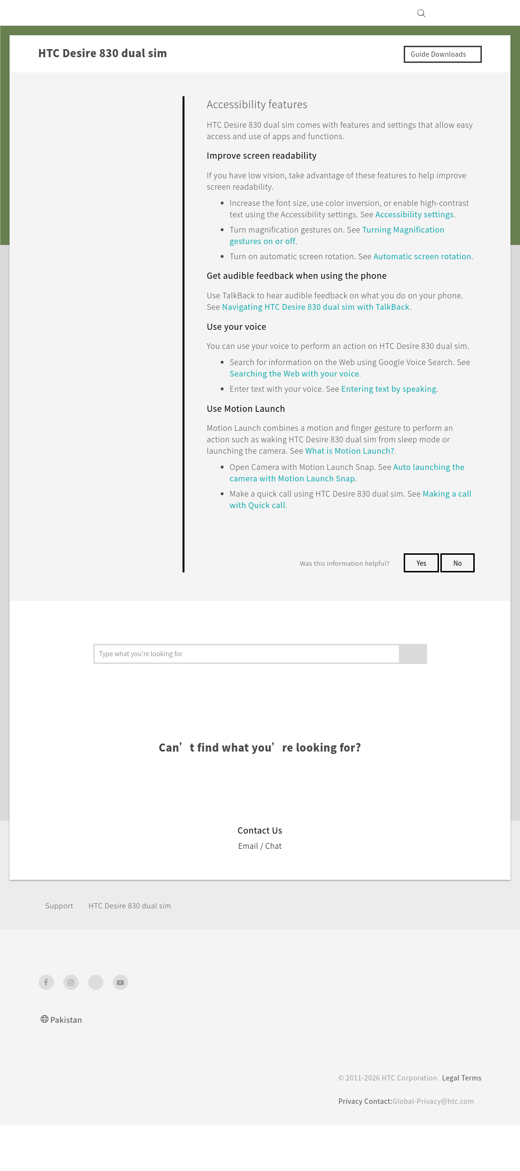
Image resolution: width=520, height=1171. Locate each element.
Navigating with (358, 329)
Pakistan (68, 1064)
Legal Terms (460, 1123)
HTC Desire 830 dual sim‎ (137, 951)
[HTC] (50, 13)
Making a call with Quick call (287, 550)
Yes (419, 608)
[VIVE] (469, 13)
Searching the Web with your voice (351, 407)
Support (60, 951)
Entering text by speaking (411, 422)
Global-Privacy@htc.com (431, 1146)
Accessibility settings (270, 225)
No (457, 608)
